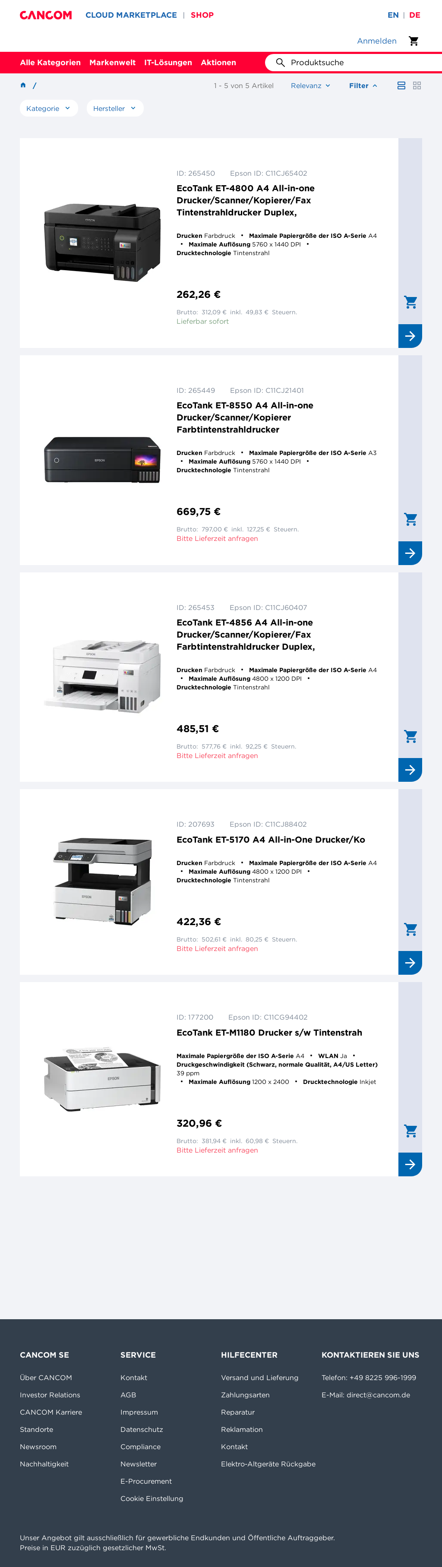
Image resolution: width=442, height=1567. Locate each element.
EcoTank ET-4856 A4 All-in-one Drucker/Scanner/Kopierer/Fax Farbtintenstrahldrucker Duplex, (246, 634)
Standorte (36, 1429)
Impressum (139, 1412)
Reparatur (238, 1412)
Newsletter (138, 1464)
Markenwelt (112, 62)
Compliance (140, 1446)
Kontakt (133, 1377)
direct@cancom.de (378, 1394)
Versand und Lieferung (260, 1377)
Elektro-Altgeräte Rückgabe (268, 1464)
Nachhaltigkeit (44, 1464)
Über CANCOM (46, 1377)
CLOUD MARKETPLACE (131, 15)
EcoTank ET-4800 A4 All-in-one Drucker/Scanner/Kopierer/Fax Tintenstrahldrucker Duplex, (246, 200)
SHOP (202, 15)
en (393, 15)
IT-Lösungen (168, 62)
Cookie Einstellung (151, 1498)
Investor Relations (50, 1394)
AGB (128, 1394)
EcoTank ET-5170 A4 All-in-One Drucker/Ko (271, 839)
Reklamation (242, 1429)
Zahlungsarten (245, 1394)
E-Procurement (146, 1481)
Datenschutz (141, 1429)
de (414, 15)
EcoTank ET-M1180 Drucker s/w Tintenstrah (269, 1032)
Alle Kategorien (50, 62)
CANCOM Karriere (51, 1412)
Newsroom (38, 1446)
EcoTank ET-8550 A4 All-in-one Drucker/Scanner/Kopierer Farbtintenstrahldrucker (245, 417)
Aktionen (218, 62)
